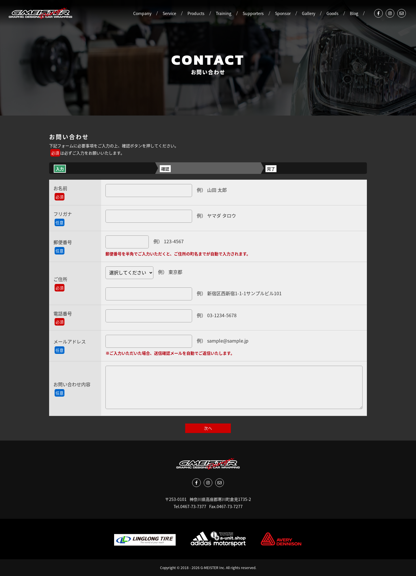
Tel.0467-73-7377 (190, 506)
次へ (208, 428)
